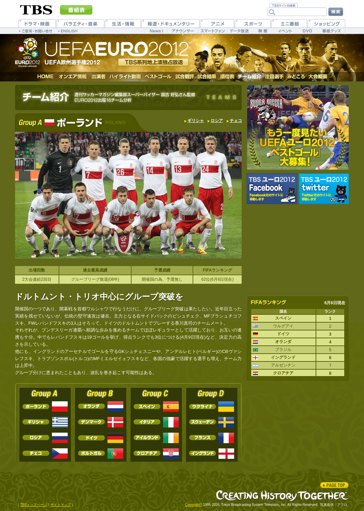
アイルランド (156, 438)
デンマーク (100, 422)
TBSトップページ (33, 505)
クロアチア (156, 453)
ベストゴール (158, 76)
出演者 (98, 76)
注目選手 (274, 76)
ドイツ (100, 438)
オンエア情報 (72, 76)
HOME (45, 76)
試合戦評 (184, 76)
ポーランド (45, 406)
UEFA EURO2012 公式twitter (324, 188)
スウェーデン (211, 422)
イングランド (211, 453)
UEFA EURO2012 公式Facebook (272, 188)
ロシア (217, 120)
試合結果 (207, 76)
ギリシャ (195, 120)
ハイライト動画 (125, 76)
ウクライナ (211, 406)
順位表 (227, 76)
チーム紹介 (249, 76)
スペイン (156, 406)
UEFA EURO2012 (109, 52)
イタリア (156, 422)
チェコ (236, 120)
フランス (211, 438)
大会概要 (317, 76)
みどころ (296, 76)
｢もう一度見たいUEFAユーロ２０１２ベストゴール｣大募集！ (298, 127)
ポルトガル (100, 453)
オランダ (100, 406)
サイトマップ (60, 505)
